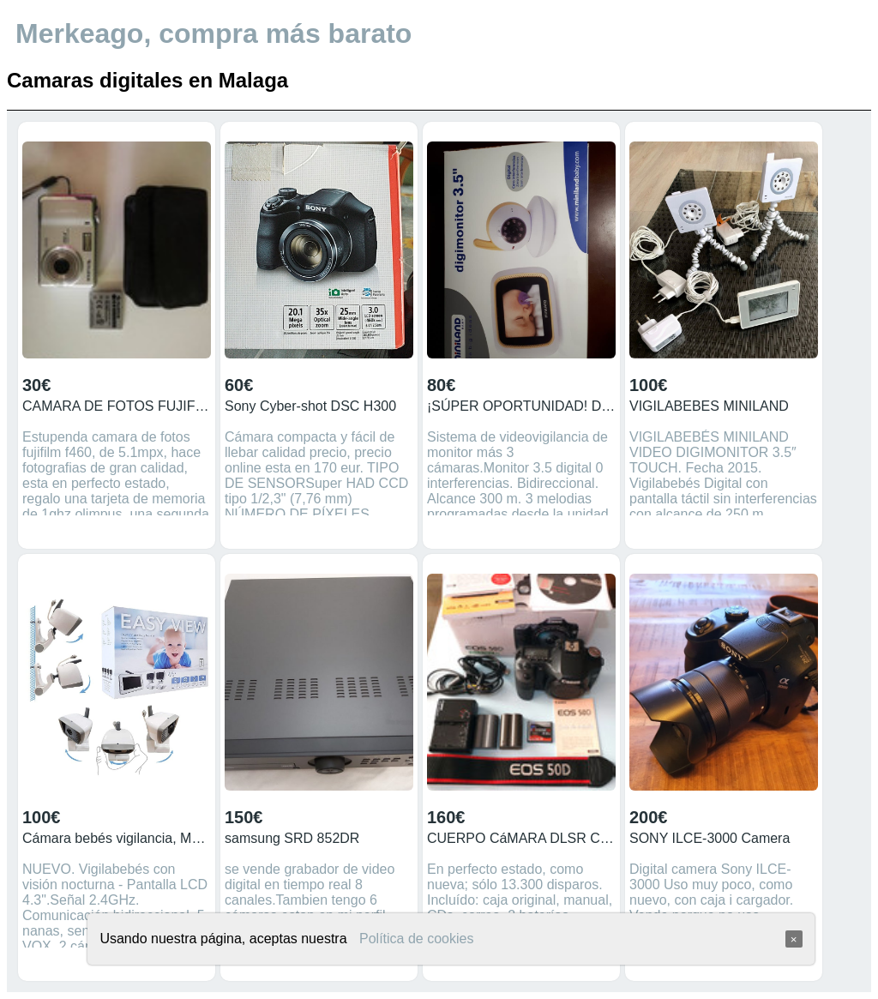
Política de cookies (416, 938)
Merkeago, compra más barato (213, 33)
